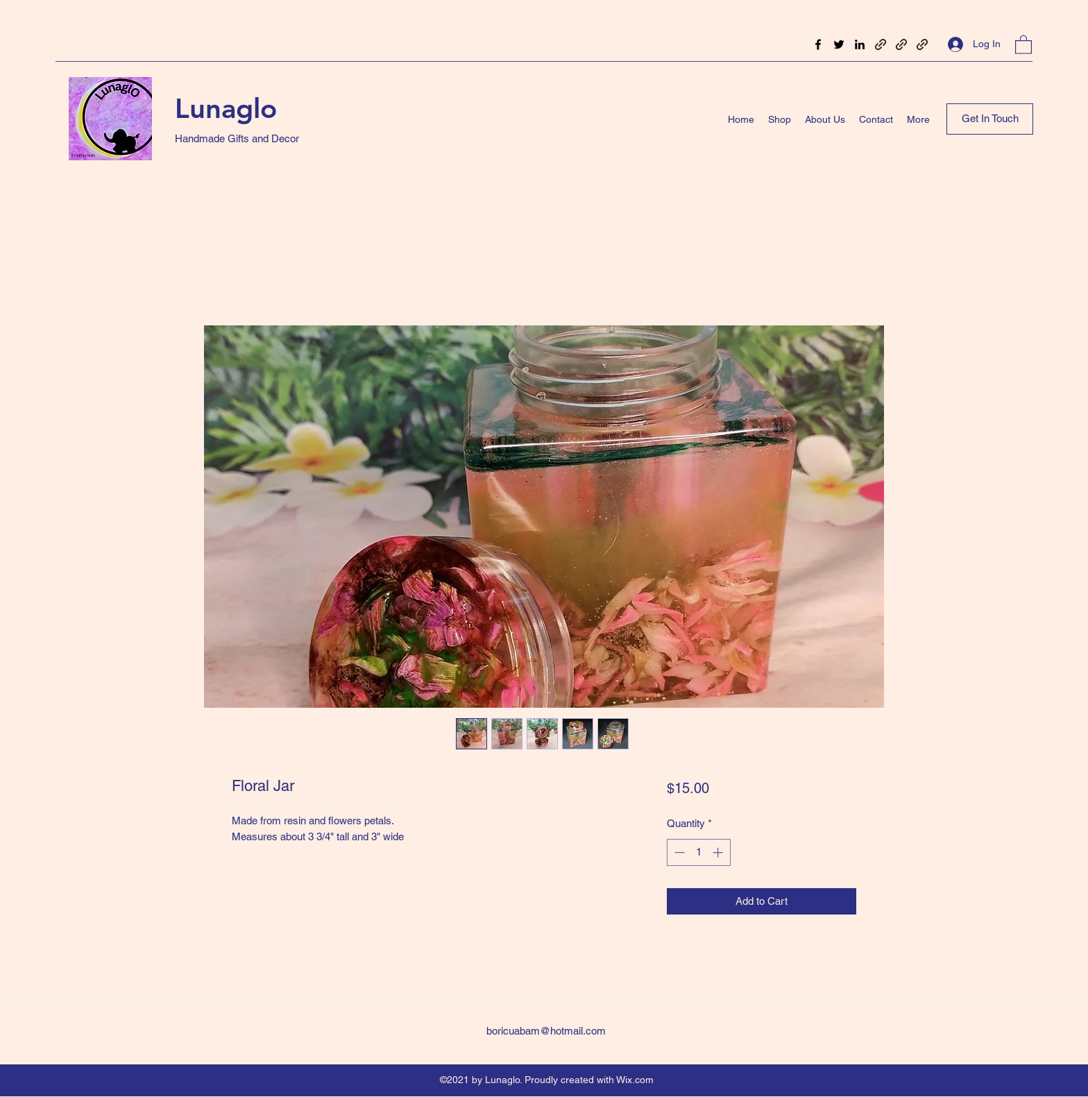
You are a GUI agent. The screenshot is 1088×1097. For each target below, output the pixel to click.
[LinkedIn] (860, 44)
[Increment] (719, 852)
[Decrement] (678, 852)
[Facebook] (818, 44)
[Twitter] (839, 44)
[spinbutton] (698, 852)
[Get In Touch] (989, 119)
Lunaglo (226, 108)
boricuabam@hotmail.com (546, 1031)
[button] (1023, 44)
